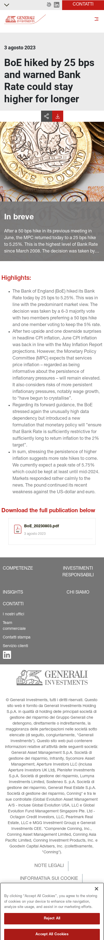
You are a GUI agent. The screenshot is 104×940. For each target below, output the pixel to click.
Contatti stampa (17, 638)
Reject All (52, 933)
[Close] (96, 904)
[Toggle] (96, 19)
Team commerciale (14, 626)
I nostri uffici (13, 614)
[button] (49, 5)
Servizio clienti (15, 646)
